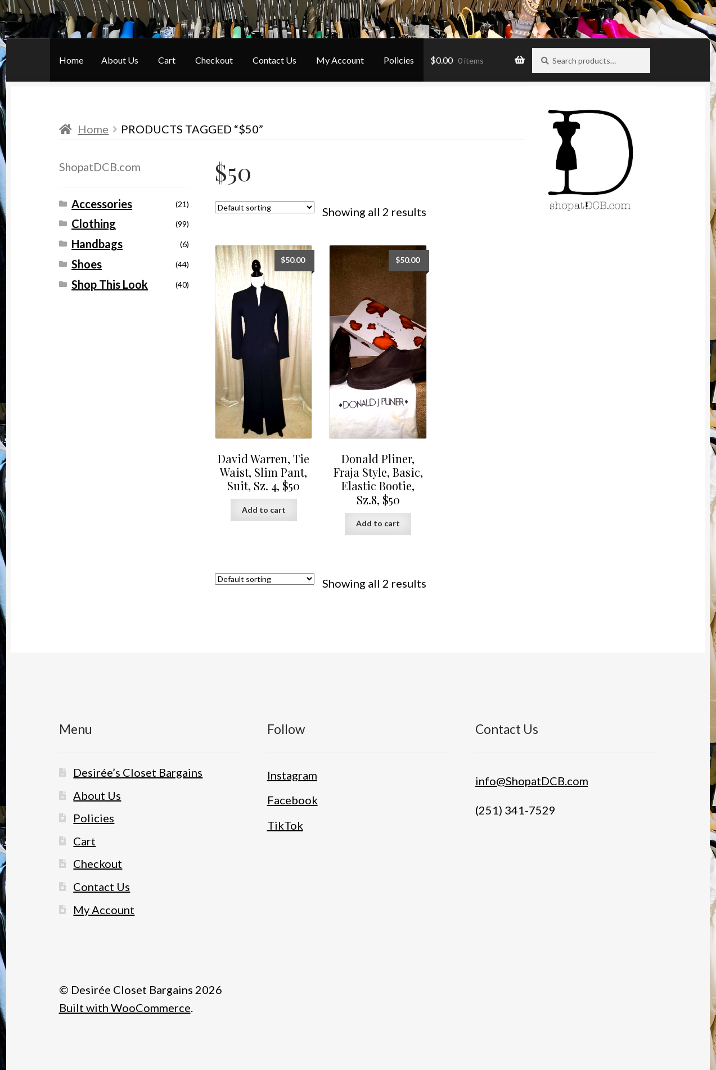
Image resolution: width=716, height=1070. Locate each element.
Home (71, 60)
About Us (119, 60)
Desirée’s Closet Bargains (137, 772)
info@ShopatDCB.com (531, 780)
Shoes (86, 264)
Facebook (292, 800)
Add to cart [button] (264, 509)
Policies (399, 60)
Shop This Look (109, 284)
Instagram (292, 775)
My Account (340, 60)
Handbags (97, 243)
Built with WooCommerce (125, 1007)
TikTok (285, 825)
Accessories (101, 204)
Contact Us (274, 60)
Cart (166, 60)
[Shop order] (264, 207)
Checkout (214, 60)
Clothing (93, 223)
